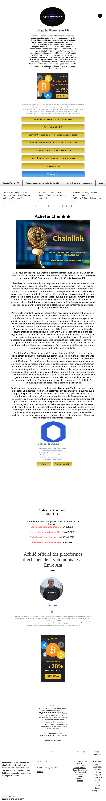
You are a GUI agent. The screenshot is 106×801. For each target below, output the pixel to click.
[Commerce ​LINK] (63, 464)
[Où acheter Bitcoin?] (53, 127)
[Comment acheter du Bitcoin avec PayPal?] (53, 150)
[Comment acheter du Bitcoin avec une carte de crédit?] (53, 142)
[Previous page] (40, 206)
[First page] (35, 206)
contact (40, 772)
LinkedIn (97, 772)
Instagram (97, 767)
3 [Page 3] (53, 206)
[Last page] (71, 206)
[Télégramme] (53, 174)
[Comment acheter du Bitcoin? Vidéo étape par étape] (53, 135)
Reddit (97, 788)
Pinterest (97, 775)
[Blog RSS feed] (100, 16)
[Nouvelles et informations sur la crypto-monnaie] (53, 158)
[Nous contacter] (53, 166)
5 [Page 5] (62, 206)
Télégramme (97, 790)
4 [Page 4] (57, 206)
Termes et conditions (80, 775)
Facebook (97, 761)
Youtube (97, 769)
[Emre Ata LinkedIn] (52, 611)
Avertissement (80, 772)
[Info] (44, 464)
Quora (97, 785)
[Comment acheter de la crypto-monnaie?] (53, 119)
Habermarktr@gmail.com (47, 767)
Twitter (97, 764)
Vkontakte (97, 777)
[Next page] (67, 206)
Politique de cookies (80, 779)
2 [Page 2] (48, 206)
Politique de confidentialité (80, 769)
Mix (97, 783)
